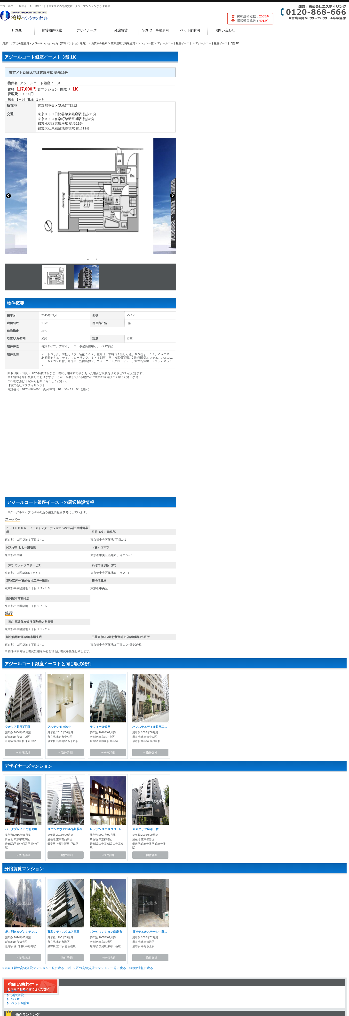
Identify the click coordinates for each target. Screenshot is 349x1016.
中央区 (53, 105)
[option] (90, 195)
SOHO (15, 999)
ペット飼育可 (190, 30)
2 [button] (96, 259)
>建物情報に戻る (141, 968)
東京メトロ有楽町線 (53, 119)
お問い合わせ (225, 30)
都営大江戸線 (48, 128)
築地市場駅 (66, 128)
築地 (61, 105)
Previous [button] (8, 195)
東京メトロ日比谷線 (53, 114)
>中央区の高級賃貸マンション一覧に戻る (96, 968)
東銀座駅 (75, 114)
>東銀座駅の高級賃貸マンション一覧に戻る (33, 968)
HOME (17, 30)
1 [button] (88, 259)
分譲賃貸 (121, 30)
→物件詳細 (23, 752)
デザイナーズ (86, 30)
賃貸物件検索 (52, 30)
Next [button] (172, 195)
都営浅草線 (46, 123)
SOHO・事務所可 (155, 30)
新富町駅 (75, 119)
